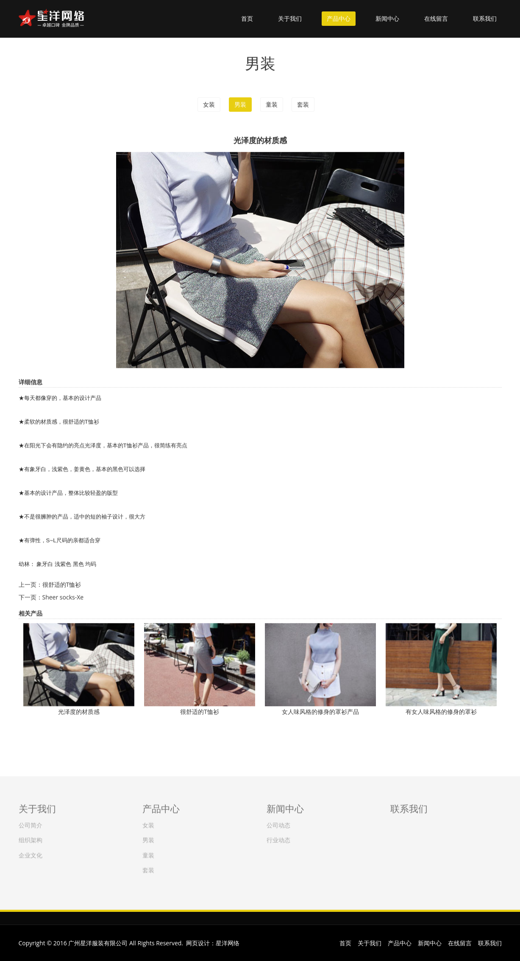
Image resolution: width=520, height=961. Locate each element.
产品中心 (338, 18)
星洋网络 (227, 943)
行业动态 (278, 838)
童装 (272, 104)
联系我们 (485, 18)
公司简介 (30, 823)
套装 (303, 104)
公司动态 (278, 823)
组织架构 (30, 838)
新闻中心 (387, 18)
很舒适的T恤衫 (61, 584)
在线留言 (436, 18)
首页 (247, 18)
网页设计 (198, 943)
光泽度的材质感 (79, 711)
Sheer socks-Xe (63, 597)
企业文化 (30, 853)
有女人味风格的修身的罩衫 (441, 711)
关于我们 (290, 18)
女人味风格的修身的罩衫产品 (320, 711)
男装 (240, 104)
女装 (209, 104)
